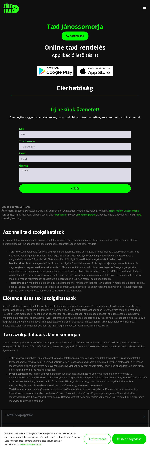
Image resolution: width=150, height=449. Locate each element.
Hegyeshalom (116, 210)
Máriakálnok (61, 214)
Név (21, 128)
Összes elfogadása (129, 439)
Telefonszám (27, 141)
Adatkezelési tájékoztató (31, 444)
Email (22, 153)
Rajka (140, 214)
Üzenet (23, 165)
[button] (144, 8)
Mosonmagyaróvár (88, 214)
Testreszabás (97, 439)
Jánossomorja (132, 210)
